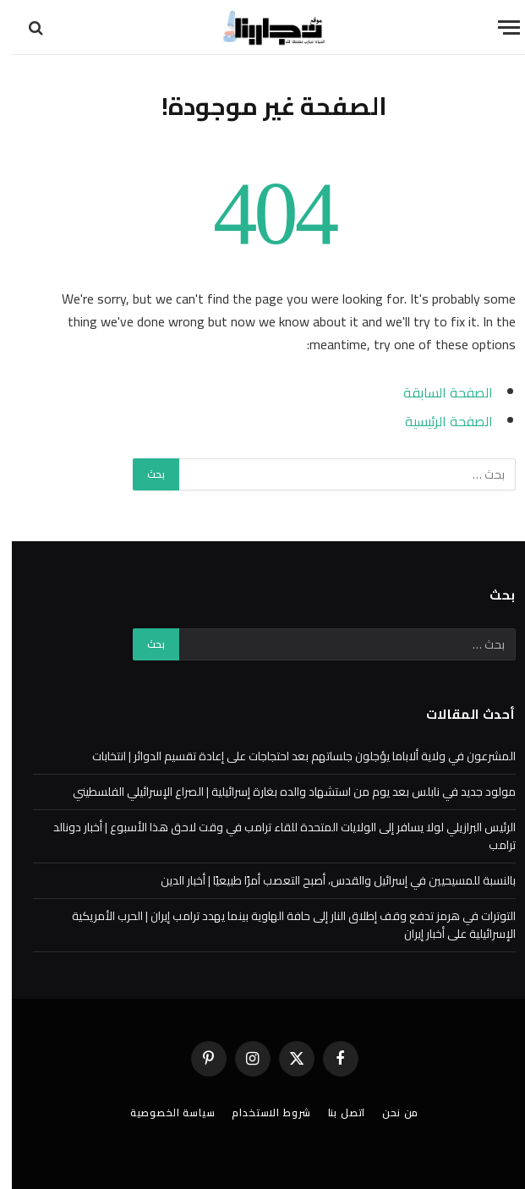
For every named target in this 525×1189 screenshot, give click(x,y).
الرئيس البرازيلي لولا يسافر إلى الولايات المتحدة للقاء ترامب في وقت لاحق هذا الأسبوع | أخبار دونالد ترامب (272, 836)
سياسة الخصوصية (161, 1112)
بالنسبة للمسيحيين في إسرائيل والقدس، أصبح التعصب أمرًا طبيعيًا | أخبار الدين (326, 880)
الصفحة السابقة (436, 392)
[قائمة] (497, 27)
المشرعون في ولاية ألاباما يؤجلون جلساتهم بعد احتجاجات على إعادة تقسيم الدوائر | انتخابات (292, 756)
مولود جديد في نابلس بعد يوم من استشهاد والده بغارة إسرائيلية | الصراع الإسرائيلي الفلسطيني (282, 792)
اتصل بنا (335, 1112)
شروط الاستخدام (259, 1112)
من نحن (388, 1112)
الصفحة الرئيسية (437, 421)
